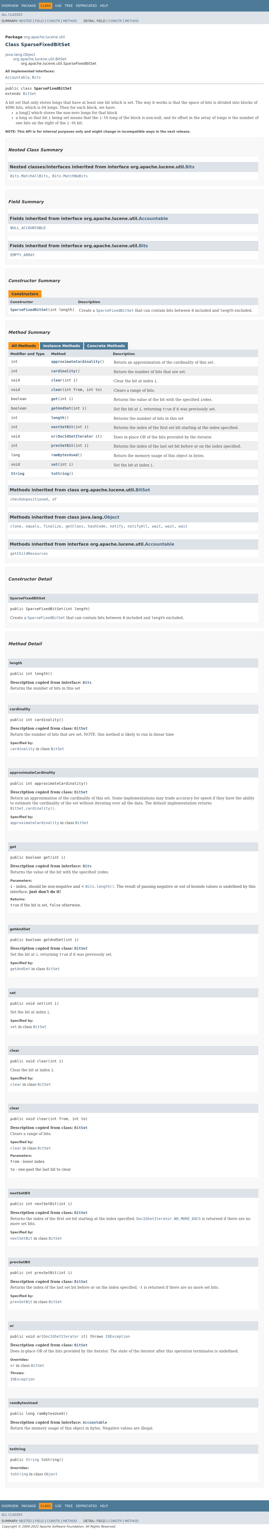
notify (116, 526)
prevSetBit (62, 445)
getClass (74, 526)
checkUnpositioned (29, 499)
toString (60, 473)
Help (104, 6)
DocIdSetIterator (75, 436)
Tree (69, 6)
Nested (25, 21)
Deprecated (86, 6)
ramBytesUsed (64, 455)
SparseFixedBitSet (29, 310)
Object (112, 517)
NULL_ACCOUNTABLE (28, 228)
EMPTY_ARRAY (22, 255)
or (53, 436)
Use (58, 6)
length (58, 418)
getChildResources (29, 553)
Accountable (17, 77)
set (54, 464)
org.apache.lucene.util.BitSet (39, 59)
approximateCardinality (75, 361)
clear (56, 380)
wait (156, 526)
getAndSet (61, 408)
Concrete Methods (106, 346)
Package (29, 6)
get (54, 399)
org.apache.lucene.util (44, 37)
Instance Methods (61, 346)
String (17, 473)
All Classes (12, 15)
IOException (117, 1336)
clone (15, 526)
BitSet (29, 94)
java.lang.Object (20, 54)
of (54, 499)
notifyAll (138, 526)
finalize (52, 526)
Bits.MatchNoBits (70, 176)
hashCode (96, 526)
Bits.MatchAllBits (29, 176)
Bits (36, 77)
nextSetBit (62, 427)
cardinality (63, 371)
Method (70, 21)
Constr (53, 21)
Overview (10, 6)
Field (39, 21)
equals (32, 526)
